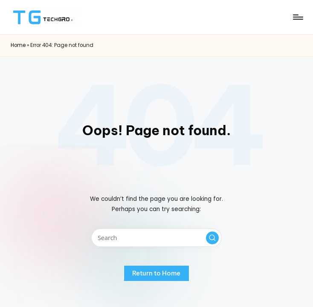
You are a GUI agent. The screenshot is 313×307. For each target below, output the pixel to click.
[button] (212, 238)
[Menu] (297, 17)
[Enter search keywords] (156, 238)
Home (18, 45)
